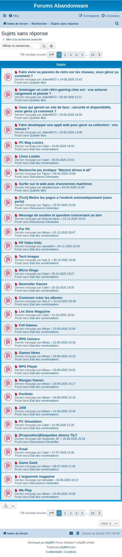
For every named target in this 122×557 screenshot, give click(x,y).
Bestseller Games (33, 284)
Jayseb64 (48, 246)
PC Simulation (30, 421)
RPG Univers (29, 339)
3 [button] (70, 54)
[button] (51, 55)
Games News (29, 353)
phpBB (49, 542)
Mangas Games (31, 380)
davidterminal (50, 187)
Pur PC (24, 229)
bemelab (47, 480)
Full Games (28, 325)
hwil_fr (46, 260)
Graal (23, 449)
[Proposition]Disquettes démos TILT (48, 435)
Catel (45, 146)
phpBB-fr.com (68, 547)
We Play (25, 490)
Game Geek (28, 463)
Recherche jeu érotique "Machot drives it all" (55, 170)
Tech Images (29, 256)
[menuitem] (14, 16)
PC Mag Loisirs (31, 143)
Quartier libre (38, 82)
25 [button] (93, 54)
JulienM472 (49, 79)
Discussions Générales (44, 176)
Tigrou (46, 173)
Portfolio (26, 394)
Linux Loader (29, 156)
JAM (22, 408)
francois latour (51, 218)
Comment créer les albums (40, 298)
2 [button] (65, 54)
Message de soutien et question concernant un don (60, 215)
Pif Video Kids (30, 243)
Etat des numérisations (44, 149)
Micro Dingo (28, 270)
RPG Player (28, 366)
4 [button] (76, 54)
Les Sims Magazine (34, 311)
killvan (46, 232)
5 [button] (82, 54)
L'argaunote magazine (37, 476)
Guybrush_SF (51, 438)
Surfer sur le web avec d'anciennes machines (55, 184)
